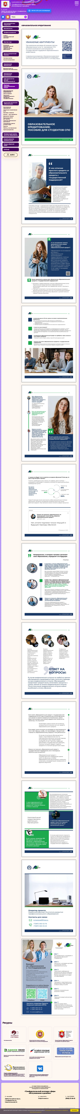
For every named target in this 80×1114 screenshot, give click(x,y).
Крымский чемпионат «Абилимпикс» (10, 103)
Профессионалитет (10, 32)
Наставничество (7, 58)
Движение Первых (8, 116)
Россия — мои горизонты (10, 114)
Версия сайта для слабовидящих (40, 10)
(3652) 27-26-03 (70, 1098)
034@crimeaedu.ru (43, 1098)
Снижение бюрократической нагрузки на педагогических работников (8, 47)
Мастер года (7, 42)
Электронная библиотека (8, 64)
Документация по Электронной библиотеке (10, 69)
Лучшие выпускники (9, 59)
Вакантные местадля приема (8, 118)
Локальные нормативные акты (10, 110)
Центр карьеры (7, 93)
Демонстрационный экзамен (10, 54)
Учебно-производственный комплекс (8, 36)
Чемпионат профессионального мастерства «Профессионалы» (8, 97)
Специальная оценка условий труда (9, 124)
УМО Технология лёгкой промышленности (9, 80)
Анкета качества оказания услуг (9, 139)
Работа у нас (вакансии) (9, 128)
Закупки (5, 126)
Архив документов (8, 129)
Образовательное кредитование (8, 91)
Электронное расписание (8, 74)
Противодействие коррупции (9, 24)
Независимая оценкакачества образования (11, 134)
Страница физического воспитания (9, 121)
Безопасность (8, 28)
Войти (12, 155)
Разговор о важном (8, 112)
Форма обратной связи (9, 144)
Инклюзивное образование (7, 108)
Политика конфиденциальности (67, 1107)
